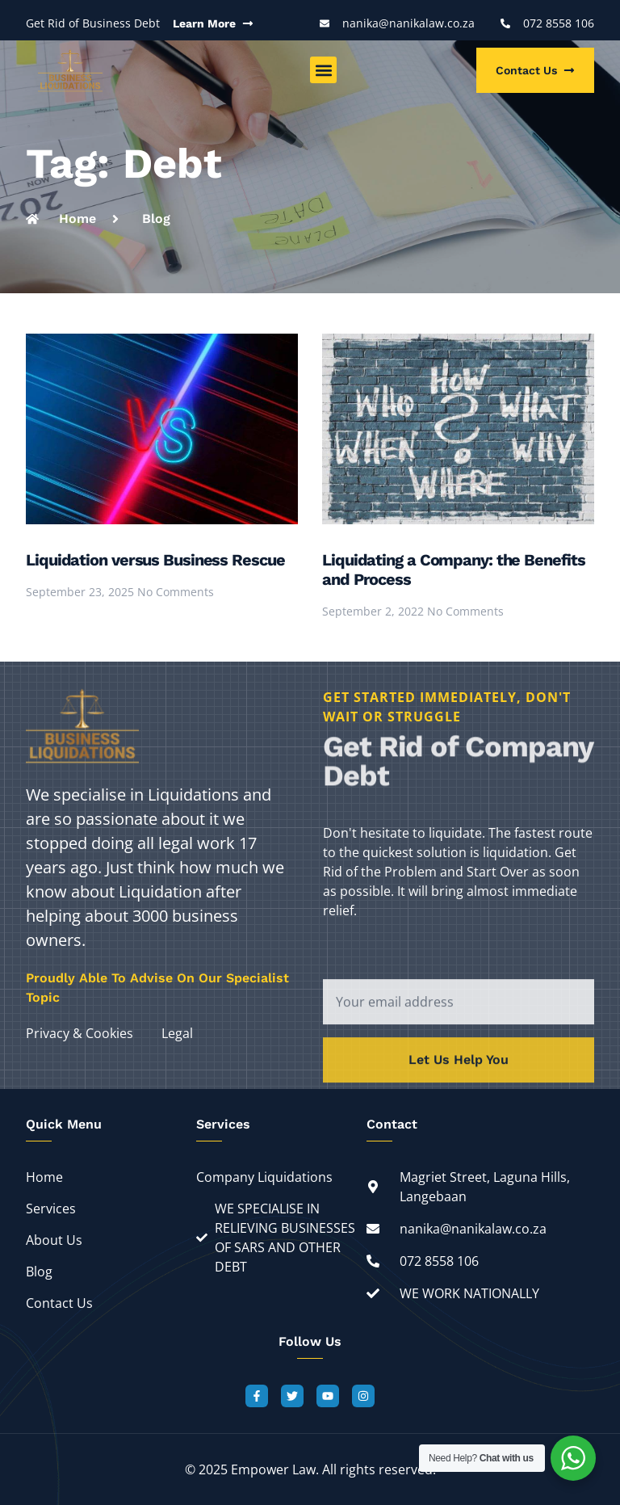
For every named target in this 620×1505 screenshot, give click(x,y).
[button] (323, 70)
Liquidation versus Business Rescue (155, 560)
